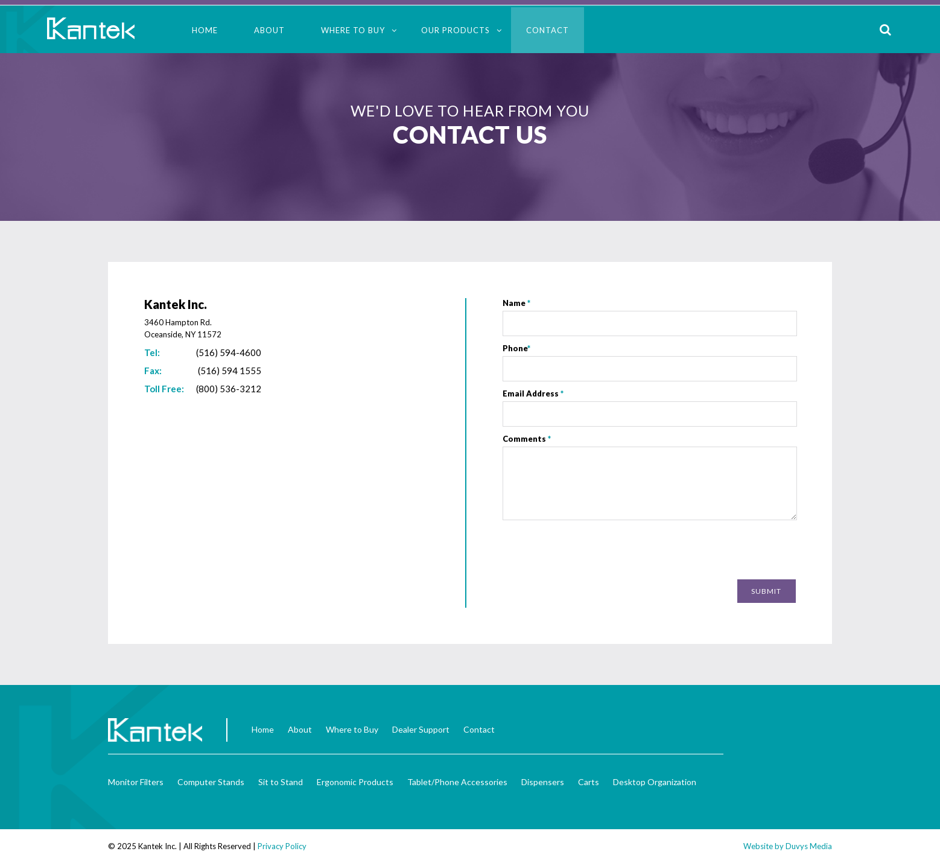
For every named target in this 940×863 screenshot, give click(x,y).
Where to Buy (353, 30)
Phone (516, 348)
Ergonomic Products (355, 782)
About (269, 30)
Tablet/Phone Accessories (457, 782)
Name (516, 303)
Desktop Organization (654, 782)
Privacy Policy (282, 846)
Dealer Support (420, 729)
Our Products (455, 30)
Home (205, 30)
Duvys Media (809, 846)
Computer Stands (210, 782)
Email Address (533, 393)
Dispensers (542, 782)
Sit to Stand (280, 782)
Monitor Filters (136, 782)
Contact (547, 30)
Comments (527, 439)
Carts (588, 782)
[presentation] (704, 551)
